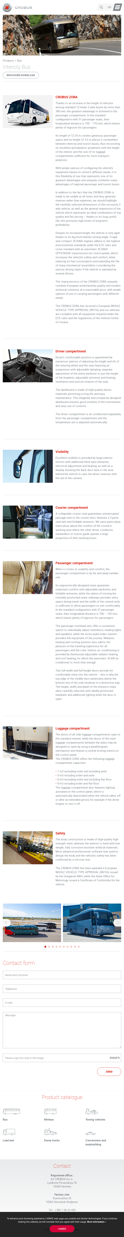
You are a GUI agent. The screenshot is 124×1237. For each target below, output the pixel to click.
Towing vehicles (95, 1119)
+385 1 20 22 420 (65, 1210)
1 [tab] (45, 947)
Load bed (8, 1140)
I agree (62, 1228)
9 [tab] (75, 947)
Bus (19, 60)
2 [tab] (49, 947)
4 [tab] (56, 947)
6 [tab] (64, 947)
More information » (96, 1221)
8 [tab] (71, 947)
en (109, 7)
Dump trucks (52, 1140)
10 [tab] (79, 947)
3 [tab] (53, 947)
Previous (6, 923)
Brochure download (21, 75)
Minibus (49, 1119)
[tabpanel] (32, 923)
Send (109, 1071)
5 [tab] (60, 947)
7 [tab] (67, 947)
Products (8, 60)
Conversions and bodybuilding (96, 1142)
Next (117, 923)
